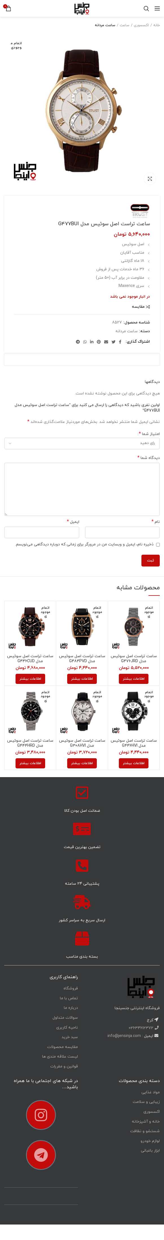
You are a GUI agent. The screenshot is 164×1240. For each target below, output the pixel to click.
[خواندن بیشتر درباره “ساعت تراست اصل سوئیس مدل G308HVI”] (82, 763)
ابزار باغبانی (150, 1150)
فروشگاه (71, 988)
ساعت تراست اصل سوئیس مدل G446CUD (30, 659)
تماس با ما (69, 998)
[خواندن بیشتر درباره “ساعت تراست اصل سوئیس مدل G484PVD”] (82, 679)
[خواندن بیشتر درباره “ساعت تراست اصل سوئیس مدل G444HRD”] (30, 763)
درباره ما (71, 1008)
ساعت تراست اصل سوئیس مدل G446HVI (134, 743)
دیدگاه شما (148, 458)
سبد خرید (70, 1037)
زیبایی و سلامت (146, 1102)
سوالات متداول (65, 1017)
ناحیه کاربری (67, 1027)
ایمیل (73, 522)
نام (156, 522)
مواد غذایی (150, 1092)
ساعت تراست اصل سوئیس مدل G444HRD (30, 743)
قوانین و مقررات (64, 1066)
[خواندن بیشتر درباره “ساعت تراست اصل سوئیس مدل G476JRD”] (133, 679)
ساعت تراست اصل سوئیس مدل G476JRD (134, 659)
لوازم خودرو (150, 1141)
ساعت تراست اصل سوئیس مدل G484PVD (82, 659)
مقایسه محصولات (62, 1047)
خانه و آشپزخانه (146, 1121)
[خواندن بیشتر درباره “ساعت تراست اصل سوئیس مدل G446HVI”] (133, 763)
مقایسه (138, 307)
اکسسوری (141, 25)
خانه (156, 25)
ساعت (124, 25)
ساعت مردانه (105, 25)
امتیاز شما (149, 434)
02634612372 (141, 1028)
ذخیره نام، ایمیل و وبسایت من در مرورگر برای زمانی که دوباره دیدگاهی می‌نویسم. (84, 544)
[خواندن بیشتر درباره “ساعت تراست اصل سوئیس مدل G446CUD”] (30, 679)
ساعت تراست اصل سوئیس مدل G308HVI (82, 743)
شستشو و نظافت (145, 1131)
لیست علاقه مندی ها (60, 1056)
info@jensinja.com (124, 1036)
